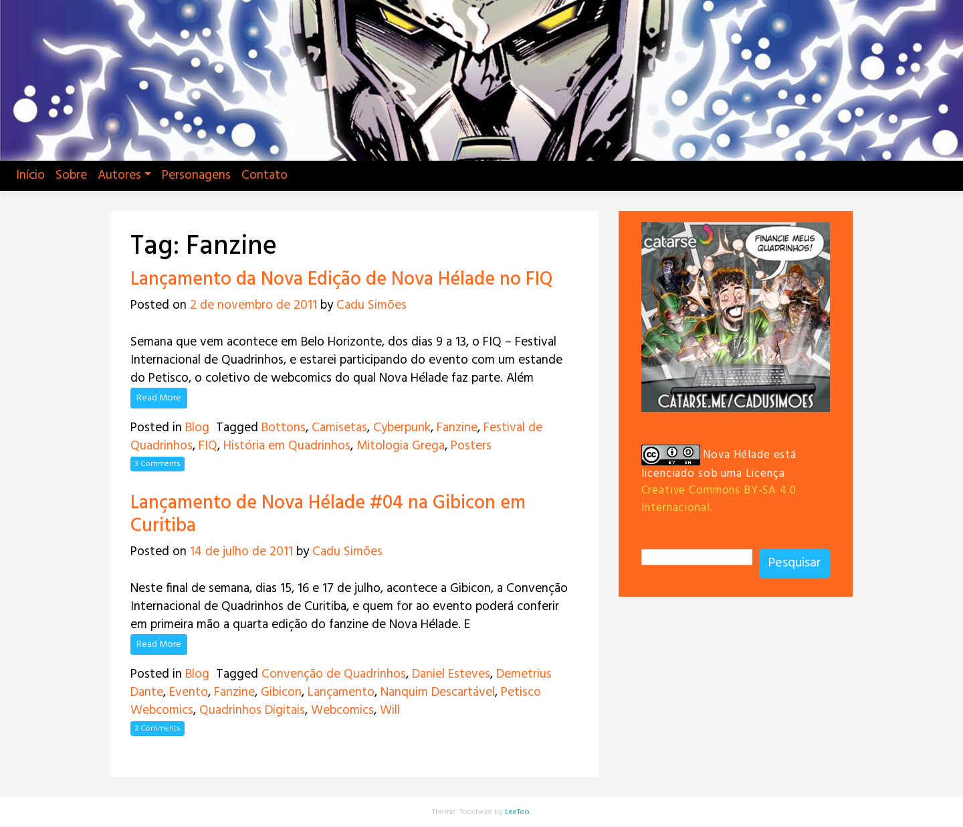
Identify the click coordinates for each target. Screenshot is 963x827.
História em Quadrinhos (286, 446)
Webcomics (342, 710)
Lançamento (341, 692)
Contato (264, 175)
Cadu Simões (371, 305)
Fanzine (457, 428)
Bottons (283, 428)
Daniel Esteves (451, 674)
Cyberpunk (402, 428)
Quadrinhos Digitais (252, 710)
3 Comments (157, 464)
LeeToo (517, 812)
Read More (158, 398)
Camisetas (339, 428)
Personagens (196, 175)
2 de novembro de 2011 (253, 305)
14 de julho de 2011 (241, 552)
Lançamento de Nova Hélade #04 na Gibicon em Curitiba (328, 514)
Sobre (71, 175)
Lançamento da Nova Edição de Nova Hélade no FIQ (341, 280)
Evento (188, 692)
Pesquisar (794, 563)
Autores (119, 175)
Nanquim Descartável (438, 692)
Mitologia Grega (400, 446)
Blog (197, 428)
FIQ (208, 446)
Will (390, 710)
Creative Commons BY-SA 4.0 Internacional (718, 498)
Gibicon (281, 692)
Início (30, 175)
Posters (471, 446)
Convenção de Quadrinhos (333, 674)
